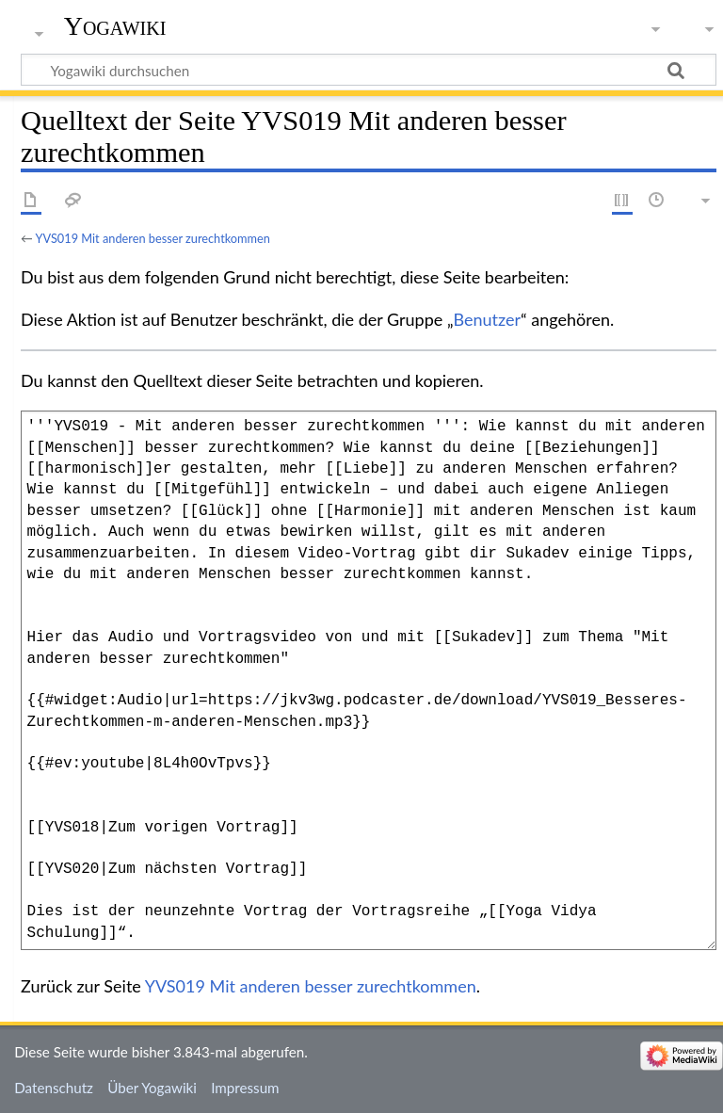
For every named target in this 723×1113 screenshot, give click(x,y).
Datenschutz (53, 1087)
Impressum (245, 1087)
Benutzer (488, 319)
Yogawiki (115, 25)
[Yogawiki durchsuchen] (368, 70)
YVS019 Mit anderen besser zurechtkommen (153, 238)
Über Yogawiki (152, 1087)
